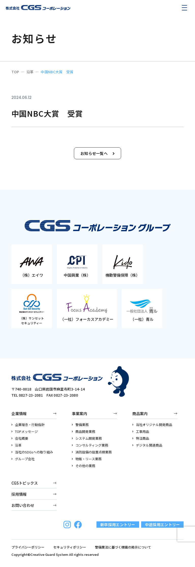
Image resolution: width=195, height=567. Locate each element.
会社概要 (19, 438)
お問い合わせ (22, 505)
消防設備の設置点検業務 (92, 452)
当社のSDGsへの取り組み (32, 452)
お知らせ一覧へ (97, 153)
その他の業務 (83, 465)
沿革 (16, 445)
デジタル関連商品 (147, 445)
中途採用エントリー (162, 524)
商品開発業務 (83, 431)
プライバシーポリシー (27, 547)
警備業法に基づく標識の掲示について (123, 547)
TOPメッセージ (24, 431)
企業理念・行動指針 (28, 424)
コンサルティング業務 (90, 445)
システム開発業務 (87, 438)
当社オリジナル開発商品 (152, 424)
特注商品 (140, 438)
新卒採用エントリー (117, 524)
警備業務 (80, 424)
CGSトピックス (24, 483)
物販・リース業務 (87, 458)
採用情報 (19, 494)
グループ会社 (23, 458)
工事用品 (140, 431)
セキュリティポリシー (69, 547)
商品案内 (140, 413)
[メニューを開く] (184, 8)
